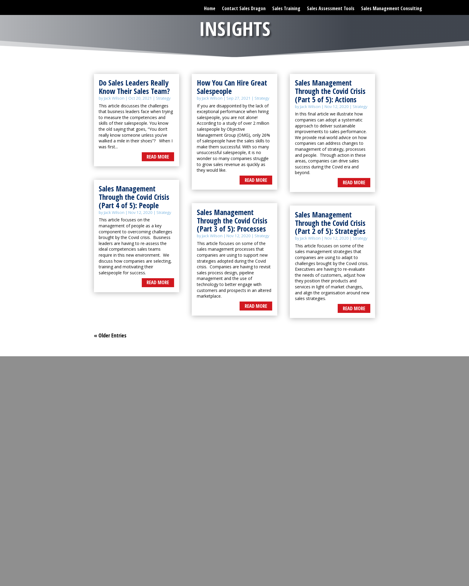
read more (158, 156)
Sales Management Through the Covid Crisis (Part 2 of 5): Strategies (330, 222)
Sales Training (286, 7)
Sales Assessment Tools (330, 7)
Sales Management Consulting (391, 7)
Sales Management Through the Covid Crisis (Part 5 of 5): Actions (330, 90)
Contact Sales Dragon (244, 7)
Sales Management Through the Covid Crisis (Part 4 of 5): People (134, 196)
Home (209, 7)
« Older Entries (110, 335)
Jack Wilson (114, 98)
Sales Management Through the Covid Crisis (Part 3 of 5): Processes (232, 220)
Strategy (163, 98)
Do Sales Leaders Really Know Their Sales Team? (134, 86)
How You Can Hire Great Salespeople (232, 86)
